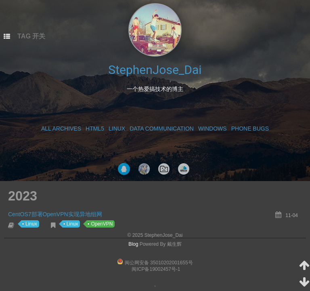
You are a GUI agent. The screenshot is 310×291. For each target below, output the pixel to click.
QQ (124, 169)
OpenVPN (102, 224)
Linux (117, 128)
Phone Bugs (250, 128)
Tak (144, 169)
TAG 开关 (31, 36)
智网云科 (183, 169)
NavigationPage (164, 169)
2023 (22, 196)
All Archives (61, 128)
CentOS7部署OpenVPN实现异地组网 (55, 214)
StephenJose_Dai (154, 70)
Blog (133, 244)
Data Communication (162, 128)
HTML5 (95, 128)
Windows (212, 128)
